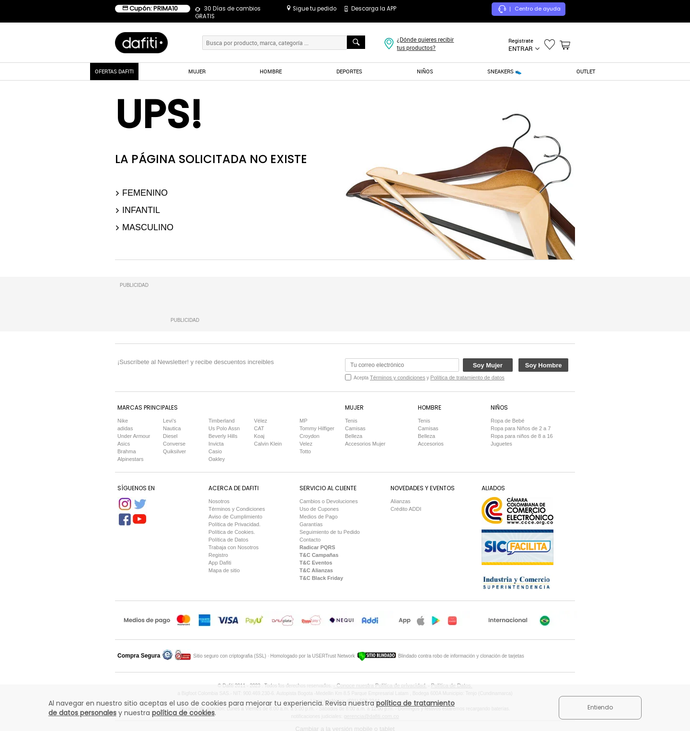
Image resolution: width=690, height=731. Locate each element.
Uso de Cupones (319, 509)
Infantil (137, 210)
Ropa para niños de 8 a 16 (522, 436)
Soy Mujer (488, 365)
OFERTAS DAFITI (114, 71)
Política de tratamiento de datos (467, 377)
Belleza (353, 436)
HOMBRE (271, 71)
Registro (218, 555)
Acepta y (429, 377)
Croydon (309, 436)
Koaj (259, 436)
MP (303, 421)
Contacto (310, 539)
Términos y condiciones (398, 377)
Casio (215, 451)
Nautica (172, 428)
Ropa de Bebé (507, 421)
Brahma (126, 451)
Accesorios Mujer (365, 444)
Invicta (216, 444)
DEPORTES (349, 71)
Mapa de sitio (224, 570)
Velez (305, 444)
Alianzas (401, 501)
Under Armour (133, 436)
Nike (122, 421)
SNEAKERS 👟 (504, 71)
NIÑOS (425, 71)
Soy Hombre (543, 365)
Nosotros (219, 501)
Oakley (216, 459)
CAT (259, 428)
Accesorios (431, 444)
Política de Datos (228, 539)
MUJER (197, 71)
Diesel (170, 436)
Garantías (310, 524)
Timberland (221, 421)
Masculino (144, 227)
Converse (174, 444)
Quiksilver (174, 451)
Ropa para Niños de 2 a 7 (521, 428)
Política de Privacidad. (234, 524)
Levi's (169, 421)
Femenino (141, 193)
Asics (123, 444)
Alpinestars (130, 459)
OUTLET (585, 71)
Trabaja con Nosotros (233, 547)
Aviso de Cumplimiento (235, 516)
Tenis (351, 421)
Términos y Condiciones (236, 509)
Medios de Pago (318, 516)
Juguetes (501, 444)
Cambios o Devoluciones (328, 501)
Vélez (260, 421)
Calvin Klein (268, 444)
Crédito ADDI (406, 509)
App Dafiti (219, 563)
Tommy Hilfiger (316, 428)
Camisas (355, 428)
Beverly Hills (223, 436)
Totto (305, 451)
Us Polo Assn (224, 428)
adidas (125, 428)
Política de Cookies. (231, 532)
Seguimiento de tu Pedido (329, 532)
